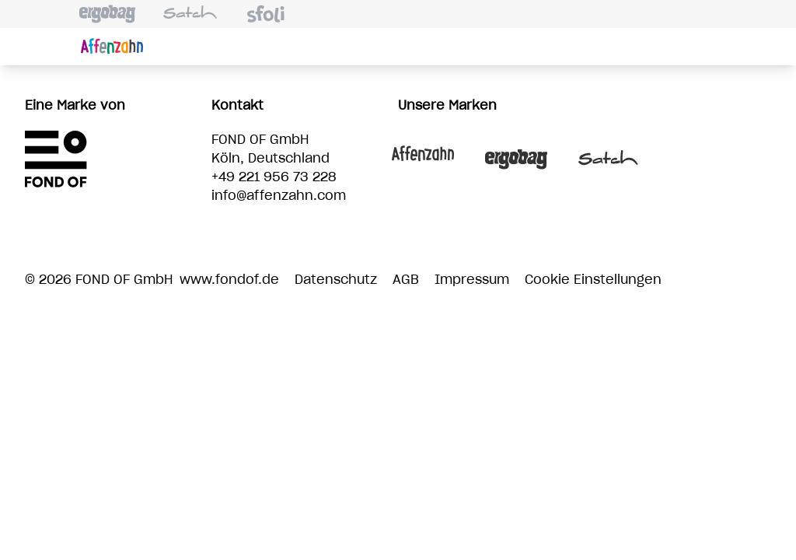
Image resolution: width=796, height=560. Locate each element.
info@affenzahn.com (278, 196)
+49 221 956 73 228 (273, 177)
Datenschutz (336, 280)
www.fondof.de (229, 280)
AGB (406, 280)
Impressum (472, 280)
